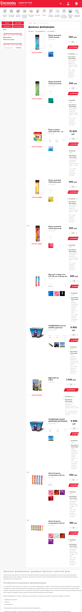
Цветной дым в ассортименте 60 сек (56, 522)
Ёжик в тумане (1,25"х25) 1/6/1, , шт (55, 131)
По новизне (50, 31)
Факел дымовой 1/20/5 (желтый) (54, 181)
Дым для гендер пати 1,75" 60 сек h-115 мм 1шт (57, 275)
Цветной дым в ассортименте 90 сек (56, 474)
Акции (7, 23)
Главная (30, 23)
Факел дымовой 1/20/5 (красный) (54, 227)
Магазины (7, 26)
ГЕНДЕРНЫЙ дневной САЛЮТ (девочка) (57, 327)
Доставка (18, 23)
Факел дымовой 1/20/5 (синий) (54, 36)
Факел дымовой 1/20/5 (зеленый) (54, 83)
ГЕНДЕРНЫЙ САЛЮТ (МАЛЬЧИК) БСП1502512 (57, 420)
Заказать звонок (22, 4)
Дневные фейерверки (41, 26)
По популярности (40, 31)
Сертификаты (18, 26)
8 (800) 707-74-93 (25, 3)
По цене (30, 31)
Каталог (35, 23)
